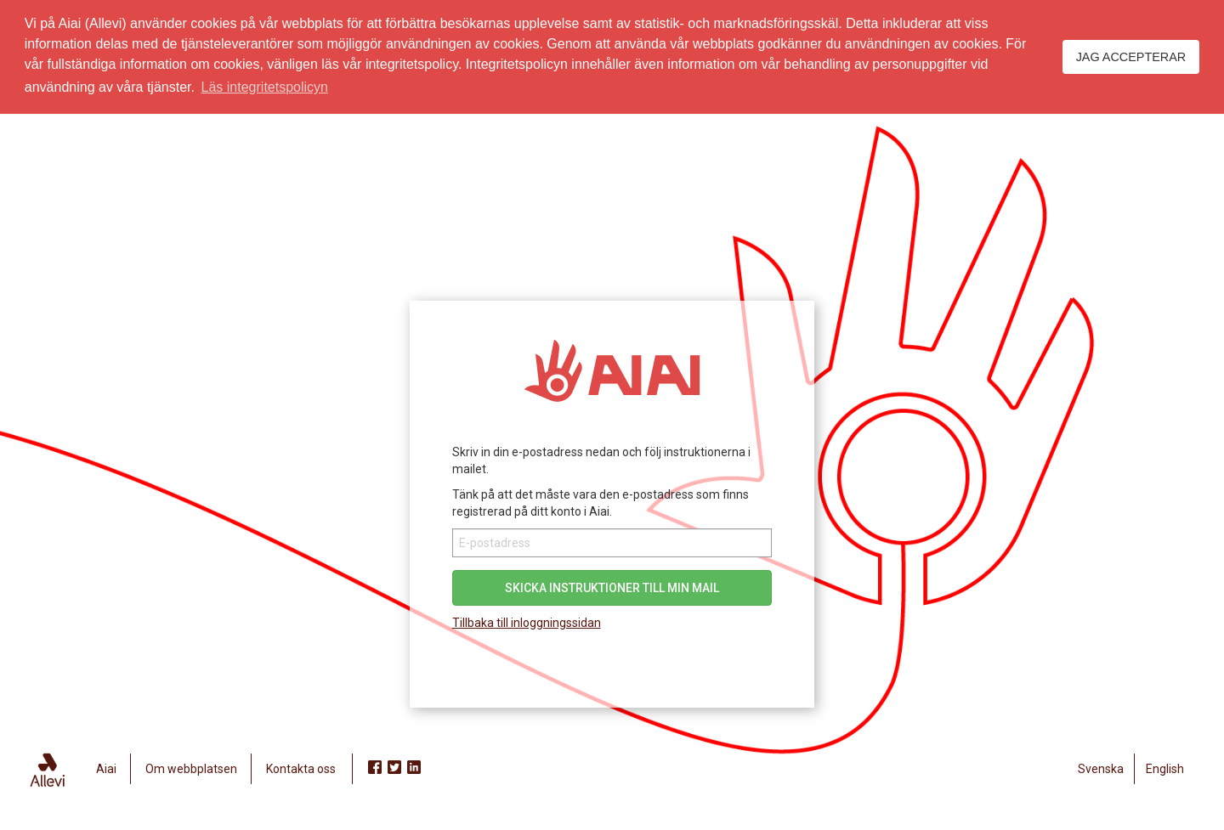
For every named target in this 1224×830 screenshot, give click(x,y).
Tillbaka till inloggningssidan (526, 623)
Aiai (106, 769)
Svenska (1101, 769)
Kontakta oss (301, 769)
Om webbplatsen (191, 769)
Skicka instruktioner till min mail (612, 588)
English (1165, 769)
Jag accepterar (1131, 57)
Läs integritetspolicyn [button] (264, 87)
